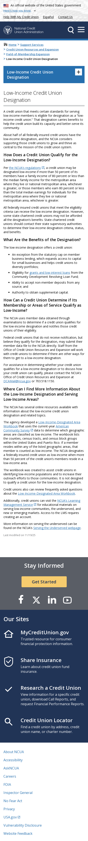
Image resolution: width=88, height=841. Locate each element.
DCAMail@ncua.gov (17, 381)
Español (48, 17)
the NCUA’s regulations (25, 168)
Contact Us (65, 17)
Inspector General (17, 792)
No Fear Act (12, 800)
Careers (9, 776)
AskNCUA (11, 768)
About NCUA (13, 751)
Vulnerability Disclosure (22, 825)
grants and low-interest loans (49, 273)
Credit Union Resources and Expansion (32, 49)
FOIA (7, 784)
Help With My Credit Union (20, 16)
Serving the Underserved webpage (57, 528)
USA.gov (10, 817)
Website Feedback (17, 833)
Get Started (44, 582)
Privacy (9, 809)
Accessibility (13, 760)
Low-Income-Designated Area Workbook (46, 493)
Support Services (31, 45)
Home (13, 45)
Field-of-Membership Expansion (28, 54)
